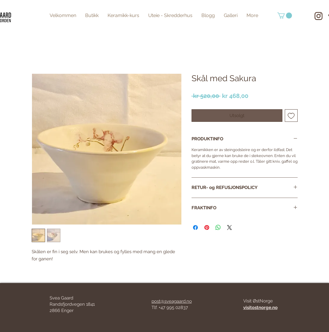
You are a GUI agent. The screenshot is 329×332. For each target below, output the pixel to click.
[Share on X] (229, 227)
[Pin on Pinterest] (206, 227)
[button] (284, 16)
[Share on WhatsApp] (218, 227)
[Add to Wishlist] (291, 115)
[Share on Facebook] (195, 227)
